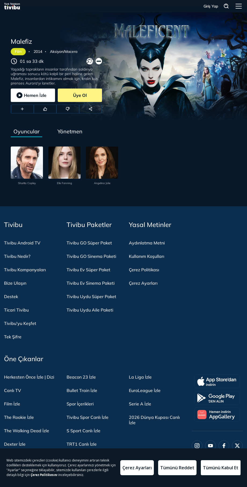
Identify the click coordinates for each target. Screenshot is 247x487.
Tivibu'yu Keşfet (20, 323)
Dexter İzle (15, 444)
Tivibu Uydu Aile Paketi (90, 310)
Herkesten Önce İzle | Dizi (29, 377)
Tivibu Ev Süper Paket (88, 269)
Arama (226, 6)
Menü (238, 6)
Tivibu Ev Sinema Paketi (91, 283)
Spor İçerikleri (80, 404)
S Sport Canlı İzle (83, 430)
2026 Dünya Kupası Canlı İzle (154, 420)
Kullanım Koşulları (146, 256)
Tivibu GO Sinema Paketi (91, 256)
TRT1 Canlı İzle (82, 444)
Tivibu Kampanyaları (25, 269)
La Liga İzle (140, 377)
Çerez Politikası (144, 269)
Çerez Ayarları (143, 283)
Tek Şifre (12, 336)
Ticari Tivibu (16, 310)
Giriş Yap (211, 6)
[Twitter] (237, 445)
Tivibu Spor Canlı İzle (87, 417)
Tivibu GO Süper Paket (89, 243)
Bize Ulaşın (15, 283)
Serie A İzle (140, 404)
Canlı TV (12, 390)
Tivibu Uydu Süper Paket (91, 296)
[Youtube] (210, 445)
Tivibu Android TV (22, 243)
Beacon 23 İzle (81, 377)
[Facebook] (224, 445)
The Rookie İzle (19, 417)
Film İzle (12, 404)
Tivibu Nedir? (17, 256)
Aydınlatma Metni (147, 243)
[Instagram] (197, 445)
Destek (11, 296)
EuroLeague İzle (145, 390)
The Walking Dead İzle (26, 430)
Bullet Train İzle (82, 390)
